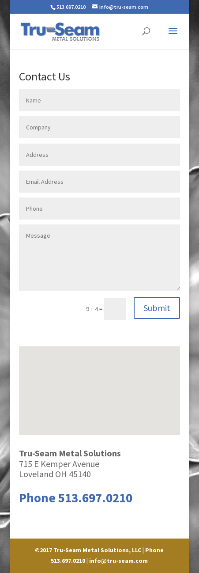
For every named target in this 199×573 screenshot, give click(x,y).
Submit (156, 307)
